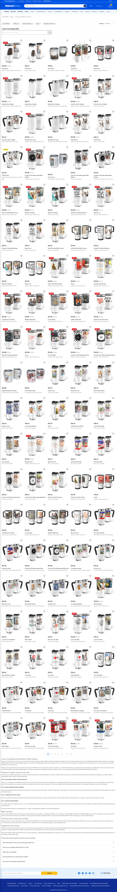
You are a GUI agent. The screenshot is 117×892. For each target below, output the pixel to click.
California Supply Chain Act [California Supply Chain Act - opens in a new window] (60, 885)
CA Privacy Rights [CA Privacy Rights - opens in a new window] (46, 885)
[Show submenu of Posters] (52, 11)
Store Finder (21, 1)
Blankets (67, 11)
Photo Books (75, 11)
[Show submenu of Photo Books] (78, 11)
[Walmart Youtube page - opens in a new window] (90, 873)
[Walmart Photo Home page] (12, 6)
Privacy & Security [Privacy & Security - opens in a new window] (35, 885)
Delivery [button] (16, 23)
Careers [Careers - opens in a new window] (30, 883)
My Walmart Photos (37, 1)
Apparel (87, 11)
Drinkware (94, 11)
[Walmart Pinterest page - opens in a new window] (86, 873)
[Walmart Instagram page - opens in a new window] (93, 873)
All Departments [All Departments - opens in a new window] (11, 883)
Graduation (20, 11)
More (108, 11)
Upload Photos (47, 1)
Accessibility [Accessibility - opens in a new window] (93, 883)
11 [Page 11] (67, 754)
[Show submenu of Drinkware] (97, 11)
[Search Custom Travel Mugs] (25, 32)
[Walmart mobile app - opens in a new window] (105, 873)
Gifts (82, 11)
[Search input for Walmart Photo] (54, 6)
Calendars (102, 11)
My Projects (28, 1)
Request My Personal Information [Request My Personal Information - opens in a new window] (100, 885)
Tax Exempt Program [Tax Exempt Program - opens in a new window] (102, 883)
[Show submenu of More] (110, 11)
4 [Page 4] (58, 754)
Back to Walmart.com (9, 1)
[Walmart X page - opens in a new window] (83, 873)
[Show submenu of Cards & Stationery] (45, 11)
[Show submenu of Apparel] (89, 11)
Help (91, 6)
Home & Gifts (6, 16)
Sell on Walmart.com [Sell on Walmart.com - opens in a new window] (49, 883)
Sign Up (49, 873)
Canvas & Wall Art (58, 11)
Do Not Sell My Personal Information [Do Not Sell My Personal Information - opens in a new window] (79, 885)
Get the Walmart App (13, 885)
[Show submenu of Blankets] (69, 11)
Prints (32, 11)
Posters (50, 11)
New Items (13, 11)
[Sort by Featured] (110, 23)
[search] (50, 32)
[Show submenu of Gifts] (83, 11)
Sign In (110, 1)
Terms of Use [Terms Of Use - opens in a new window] (24, 885)
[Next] (71, 754)
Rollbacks (6, 11)
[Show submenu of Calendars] (104, 11)
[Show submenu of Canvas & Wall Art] (62, 11)
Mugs (11, 16)
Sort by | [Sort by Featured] (101, 23)
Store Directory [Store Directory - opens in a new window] (22, 883)
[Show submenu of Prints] (34, 11)
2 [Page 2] (51, 754)
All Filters (6, 24)
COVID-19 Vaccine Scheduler (69, 883)
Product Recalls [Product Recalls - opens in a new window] (83, 883)
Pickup (26, 11)
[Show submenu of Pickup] (28, 11)
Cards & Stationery (40, 11)
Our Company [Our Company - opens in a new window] (38, 883)
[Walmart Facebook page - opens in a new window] (79, 873)
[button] (12, 40)
